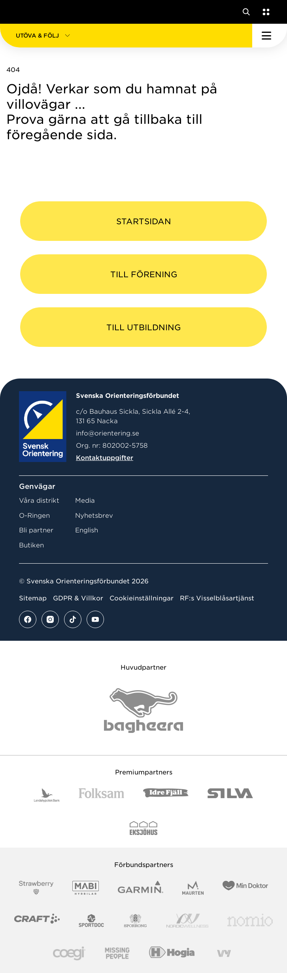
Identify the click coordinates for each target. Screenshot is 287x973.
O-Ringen (34, 515)
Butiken (31, 545)
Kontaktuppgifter (104, 458)
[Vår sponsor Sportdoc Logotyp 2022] (91, 921)
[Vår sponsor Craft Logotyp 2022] (37, 921)
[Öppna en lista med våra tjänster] (264, 12)
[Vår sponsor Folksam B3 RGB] (101, 795)
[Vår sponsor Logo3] (69, 953)
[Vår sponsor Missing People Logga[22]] (117, 953)
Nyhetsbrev (94, 515)
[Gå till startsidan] (21, 12)
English (86, 530)
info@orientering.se (107, 433)
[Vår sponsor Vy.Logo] (223, 953)
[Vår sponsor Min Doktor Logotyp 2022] (245, 888)
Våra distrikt (39, 500)
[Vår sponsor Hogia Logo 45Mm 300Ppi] (171, 953)
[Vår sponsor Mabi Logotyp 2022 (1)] (85, 888)
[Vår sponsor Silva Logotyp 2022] (230, 795)
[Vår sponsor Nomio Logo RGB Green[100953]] (250, 921)
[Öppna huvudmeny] (269, 35)
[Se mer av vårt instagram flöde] (50, 619)
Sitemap (33, 598)
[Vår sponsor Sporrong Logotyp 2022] (135, 921)
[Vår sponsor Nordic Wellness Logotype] (187, 921)
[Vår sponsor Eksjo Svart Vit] (144, 828)
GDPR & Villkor (78, 598)
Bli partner (36, 530)
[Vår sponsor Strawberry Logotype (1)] (36, 888)
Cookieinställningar (142, 598)
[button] (126, 35)
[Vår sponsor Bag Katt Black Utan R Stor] (143, 710)
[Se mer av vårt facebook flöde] (27, 619)
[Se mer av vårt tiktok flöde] (72, 619)
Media (85, 500)
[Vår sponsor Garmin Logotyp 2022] (140, 888)
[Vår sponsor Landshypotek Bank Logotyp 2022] (47, 795)
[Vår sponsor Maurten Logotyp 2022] (193, 888)
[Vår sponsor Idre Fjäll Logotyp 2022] (166, 795)
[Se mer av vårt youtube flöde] (95, 619)
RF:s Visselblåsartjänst (217, 598)
